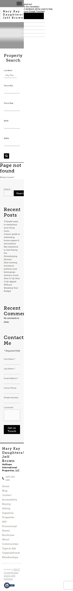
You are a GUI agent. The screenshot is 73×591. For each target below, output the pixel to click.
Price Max (8, 103)
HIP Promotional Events (9, 526)
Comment (8, 407)
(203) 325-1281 (10, 478)
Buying (6, 504)
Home (5, 486)
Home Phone (10, 388)
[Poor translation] (38, 16)
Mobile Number (11, 397)
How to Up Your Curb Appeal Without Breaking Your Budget (12, 284)
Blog (4, 490)
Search (7, 189)
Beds (6, 120)
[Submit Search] (6, 156)
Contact (6, 495)
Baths (6, 138)
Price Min (8, 85)
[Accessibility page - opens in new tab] (9, 586)
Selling (6, 508)
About (5, 539)
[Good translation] (26, 16)
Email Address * (11, 378)
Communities (10, 543)
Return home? (7, 177)
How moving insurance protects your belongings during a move (11, 268)
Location (8, 70)
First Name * (9, 359)
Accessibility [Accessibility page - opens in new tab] (9, 499)
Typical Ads (9, 548)
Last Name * (9, 368)
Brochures (8, 535)
